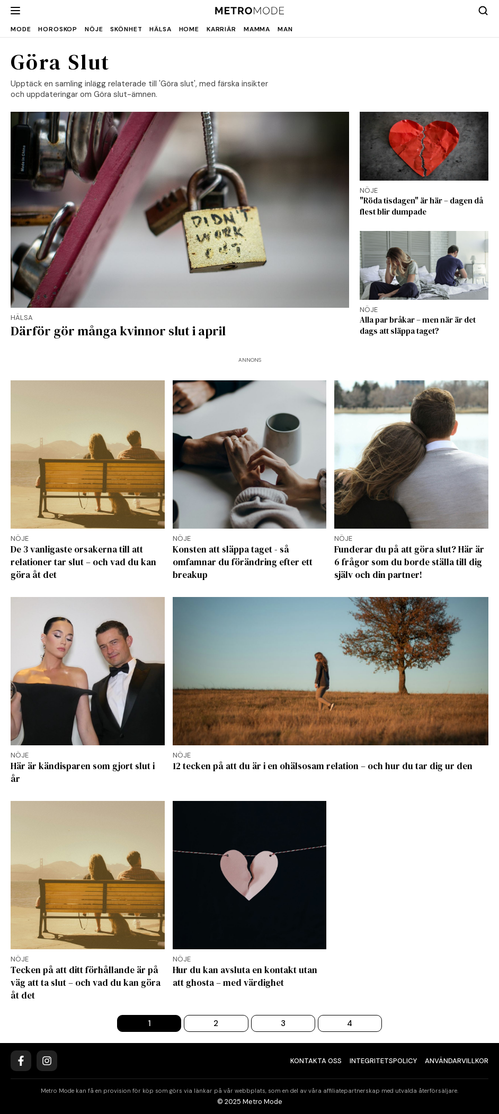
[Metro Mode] (249, 11)
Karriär (221, 29)
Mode (21, 29)
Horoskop (57, 29)
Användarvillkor (456, 1060)
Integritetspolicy (383, 1060)
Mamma (257, 29)
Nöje (94, 29)
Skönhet (126, 29)
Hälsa (160, 29)
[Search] (483, 10)
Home (189, 29)
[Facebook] (21, 1060)
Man (285, 29)
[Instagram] (47, 1060)
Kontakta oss (316, 1060)
